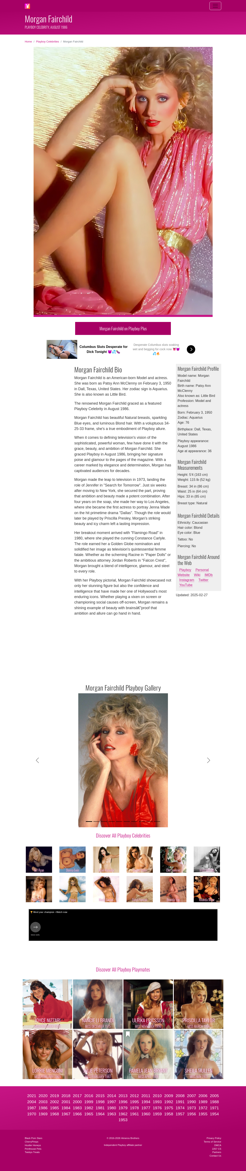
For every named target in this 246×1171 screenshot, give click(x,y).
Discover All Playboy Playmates (123, 969)
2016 (88, 1096)
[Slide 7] (134, 821)
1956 (191, 1114)
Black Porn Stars (33, 1138)
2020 (43, 1096)
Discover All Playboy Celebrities (123, 835)
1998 (100, 1102)
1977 (145, 1108)
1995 (134, 1102)
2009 (168, 1096)
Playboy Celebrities (47, 41)
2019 (54, 1096)
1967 (66, 1114)
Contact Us (215, 1155)
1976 (157, 1108)
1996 (123, 1102)
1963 (111, 1114)
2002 (54, 1102)
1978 (134, 1108)
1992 (168, 1102)
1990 (191, 1102)
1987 (31, 1108)
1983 (77, 1108)
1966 (77, 1114)
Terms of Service (212, 1141)
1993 (157, 1102)
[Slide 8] (142, 821)
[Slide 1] (89, 821)
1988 (214, 1102)
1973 (191, 1108)
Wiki (197, 575)
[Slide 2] (96, 821)
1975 (168, 1108)
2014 (111, 1096)
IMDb (209, 575)
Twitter (203, 580)
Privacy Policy (214, 1138)
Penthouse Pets (33, 1149)
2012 (134, 1096)
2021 (31, 1096)
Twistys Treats (32, 1152)
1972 (203, 1108)
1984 (66, 1108)
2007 (191, 1096)
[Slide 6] (127, 821)
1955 (203, 1114)
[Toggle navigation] (215, 6)
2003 (43, 1102)
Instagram (186, 580)
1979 (123, 1108)
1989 (203, 1102)
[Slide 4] (112, 821)
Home (28, 41)
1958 (168, 1114)
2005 (214, 1096)
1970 (31, 1114)
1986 (43, 1108)
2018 (66, 1096)
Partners (216, 1152)
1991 (180, 1102)
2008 (180, 1096)
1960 (145, 1114)
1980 (111, 1108)
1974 (180, 1108)
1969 (43, 1114)
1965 (88, 1114)
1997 (111, 1102)
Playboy (185, 570)
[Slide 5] (119, 821)
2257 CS (216, 1149)
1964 (100, 1114)
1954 (214, 1114)
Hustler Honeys (33, 1145)
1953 (123, 1120)
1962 (123, 1114)
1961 (134, 1114)
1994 (145, 1102)
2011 (145, 1096)
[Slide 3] (104, 821)
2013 (123, 1096)
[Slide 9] (149, 821)
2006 (203, 1096)
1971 (214, 1108)
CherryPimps (31, 1141)
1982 (88, 1108)
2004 (31, 1102)
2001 (66, 1102)
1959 (157, 1114)
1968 (54, 1114)
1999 (88, 1102)
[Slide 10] (157, 821)
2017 (77, 1096)
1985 (54, 1108)
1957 (180, 1114)
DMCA (217, 1145)
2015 (100, 1096)
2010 (157, 1096)
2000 (77, 1102)
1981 (100, 1108)
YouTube (185, 585)
